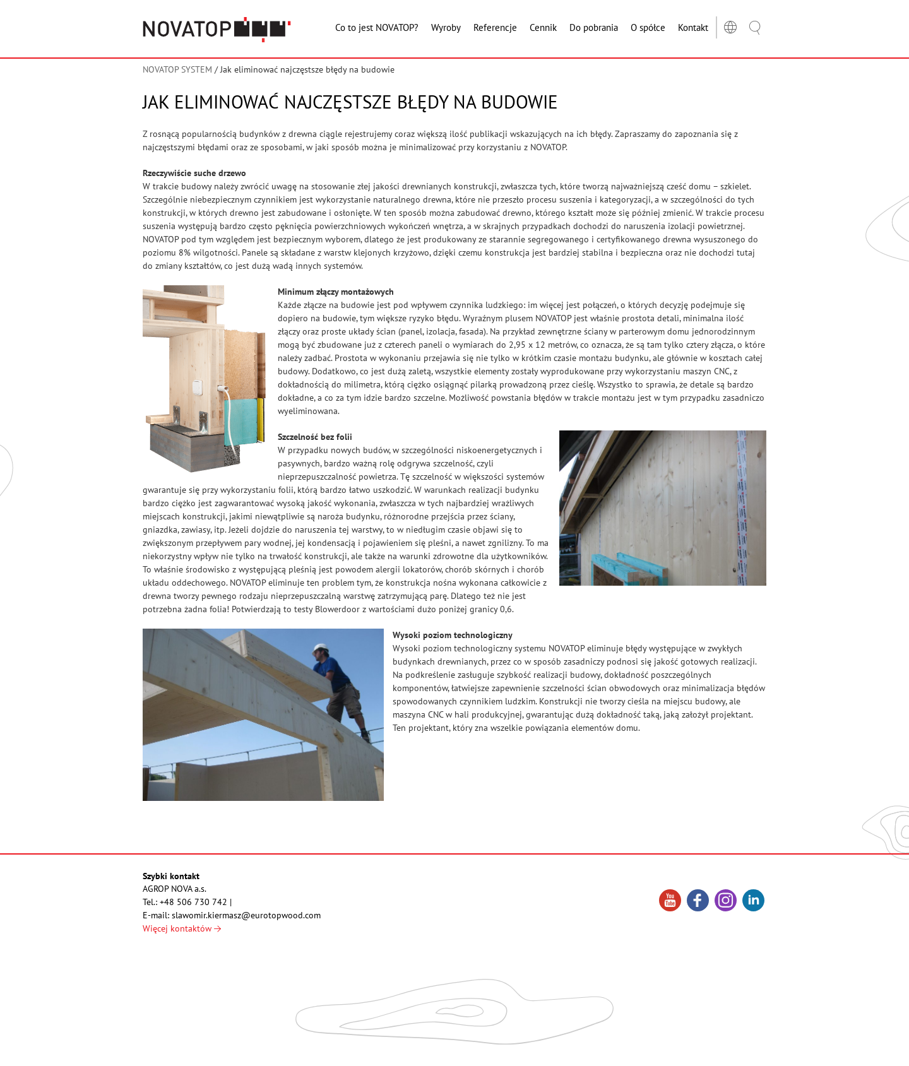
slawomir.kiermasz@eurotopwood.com (246, 915)
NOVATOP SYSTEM (177, 69)
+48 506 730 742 (193, 902)
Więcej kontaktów (182, 928)
